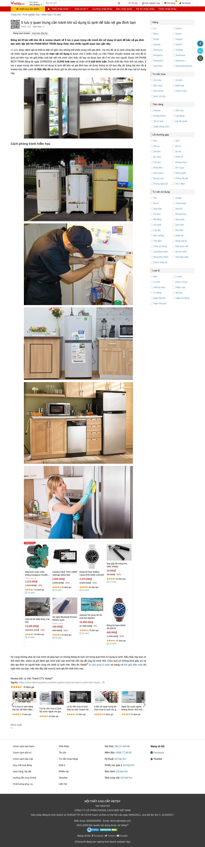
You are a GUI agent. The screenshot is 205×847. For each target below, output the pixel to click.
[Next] (144, 704)
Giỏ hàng (170, 2)
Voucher (63, 777)
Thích (23, 27)
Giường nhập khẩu (102, 9)
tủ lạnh (14, 50)
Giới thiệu (64, 746)
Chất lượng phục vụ (23, 784)
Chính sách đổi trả (22, 752)
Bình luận (37, 27)
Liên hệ (63, 784)
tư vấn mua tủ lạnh (99, 664)
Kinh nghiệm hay (151, 3)
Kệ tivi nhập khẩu (145, 9)
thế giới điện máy (133, 664)
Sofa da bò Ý (81, 9)
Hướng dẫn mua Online (24, 777)
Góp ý (62, 765)
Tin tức (133, 3)
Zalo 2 (200, 51)
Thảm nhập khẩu (167, 9)
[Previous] (13, 704)
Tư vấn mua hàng (68, 759)
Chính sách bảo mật (23, 759)
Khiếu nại (64, 771)
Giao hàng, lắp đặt (22, 771)
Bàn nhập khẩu (124, 9)
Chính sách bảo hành (23, 746)
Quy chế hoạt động (22, 765)
